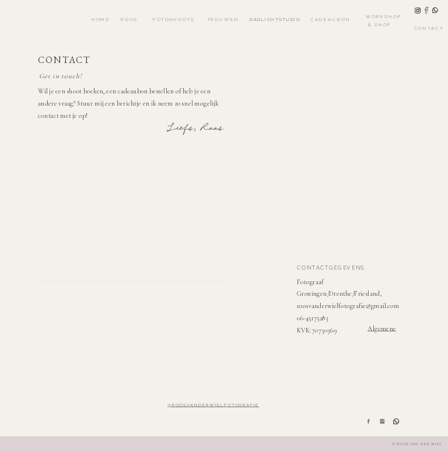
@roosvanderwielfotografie (213, 405)
